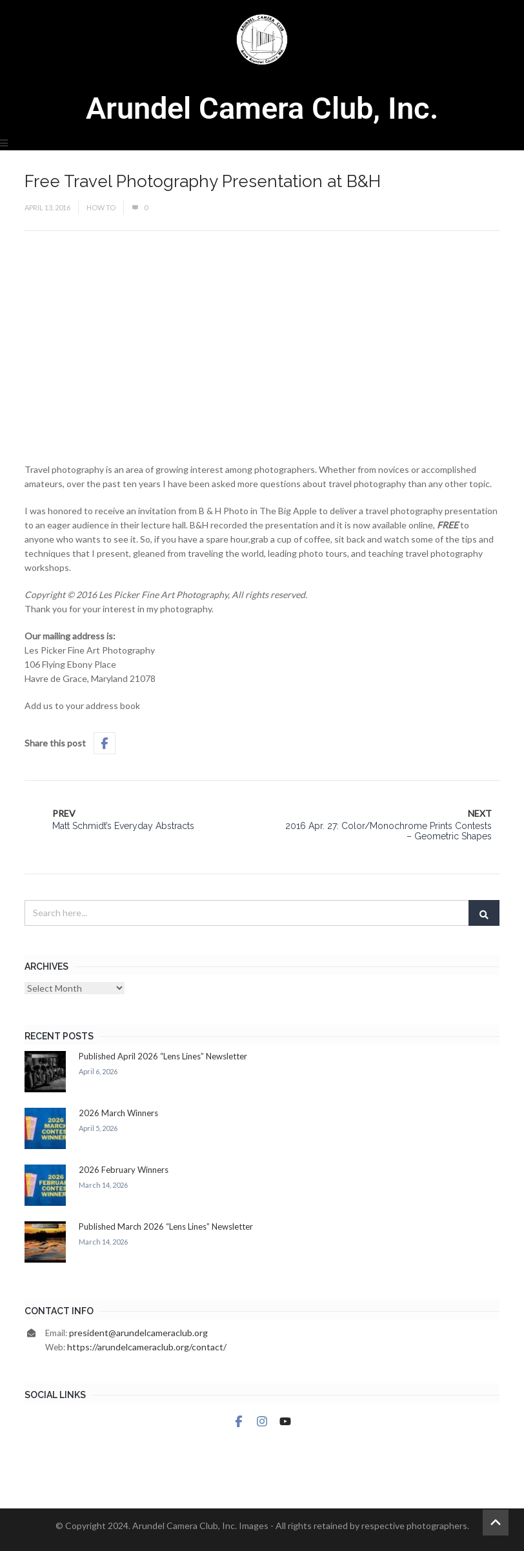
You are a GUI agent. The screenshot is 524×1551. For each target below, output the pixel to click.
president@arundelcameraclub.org (138, 1332)
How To (101, 207)
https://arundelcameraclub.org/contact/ (147, 1346)
